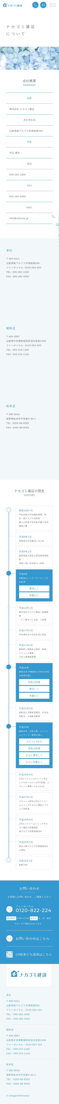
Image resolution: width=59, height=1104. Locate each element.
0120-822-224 (33, 909)
